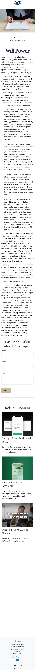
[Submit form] (6, 390)
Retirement (17, 669)
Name (3, 350)
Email (3, 362)
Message (4, 373)
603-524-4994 (19, 644)
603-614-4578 (20, 646)
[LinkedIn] (17, 660)
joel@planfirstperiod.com (17, 657)
